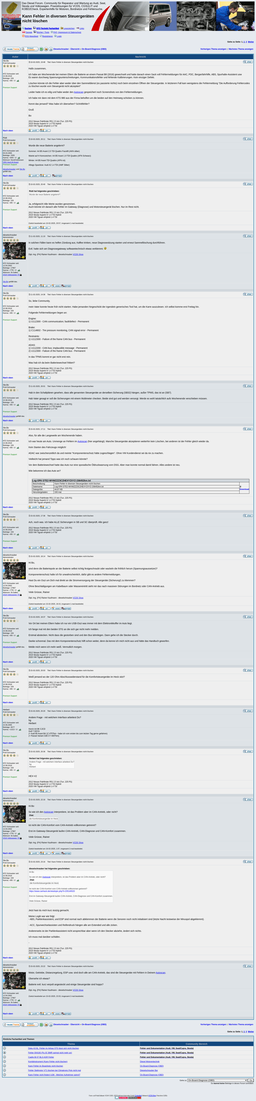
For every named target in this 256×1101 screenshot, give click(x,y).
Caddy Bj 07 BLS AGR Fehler (41, 1057)
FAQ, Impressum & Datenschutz (66, 32)
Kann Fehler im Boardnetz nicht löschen (45, 1066)
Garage (27, 32)
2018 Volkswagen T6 (12, 275)
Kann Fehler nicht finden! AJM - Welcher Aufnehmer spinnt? (54, 1075)
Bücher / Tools (41, 32)
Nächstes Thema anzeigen (241, 49)
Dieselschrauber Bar (149, 1070)
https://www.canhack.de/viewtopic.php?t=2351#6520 (52, 891)
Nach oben (8, 131)
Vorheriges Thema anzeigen (213, 49)
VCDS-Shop (152, 1096)
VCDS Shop (78, 254)
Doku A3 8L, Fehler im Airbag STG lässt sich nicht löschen (53, 1048)
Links (80, 28)
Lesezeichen (67, 28)
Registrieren (46, 36)
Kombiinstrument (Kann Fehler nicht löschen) (47, 1061)
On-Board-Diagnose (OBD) (94, 49)
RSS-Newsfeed (30, 36)
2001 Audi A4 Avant (10, 162)
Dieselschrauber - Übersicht (67, 49)
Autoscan (78, 92)
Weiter (251, 42)
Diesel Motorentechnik (150, 1061)
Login (58, 36)
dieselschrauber (9, 169)
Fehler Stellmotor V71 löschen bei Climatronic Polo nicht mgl (54, 1070)
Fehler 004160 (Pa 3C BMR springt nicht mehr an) (50, 1053)
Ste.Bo (22, 169)
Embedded (138, 1096)
